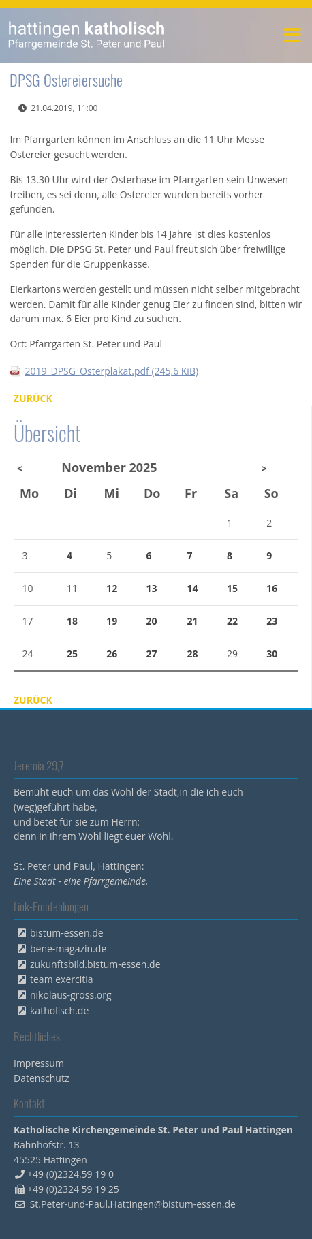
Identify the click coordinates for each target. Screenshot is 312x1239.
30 (271, 653)
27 (151, 653)
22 (232, 620)
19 (111, 620)
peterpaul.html (87, 35)
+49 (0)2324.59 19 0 (70, 1173)
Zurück (33, 398)
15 (232, 588)
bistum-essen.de (67, 932)
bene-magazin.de (68, 948)
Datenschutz (41, 1077)
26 (111, 653)
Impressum (39, 1062)
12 (111, 588)
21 (192, 620)
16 (271, 588)
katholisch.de (59, 1010)
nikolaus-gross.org (71, 994)
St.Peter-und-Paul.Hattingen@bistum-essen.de (133, 1203)
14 (192, 588)
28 (192, 653)
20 (151, 620)
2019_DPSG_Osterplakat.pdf (111, 370)
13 (151, 588)
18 (72, 620)
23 (271, 620)
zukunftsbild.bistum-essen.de (95, 964)
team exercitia (61, 979)
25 (72, 653)
